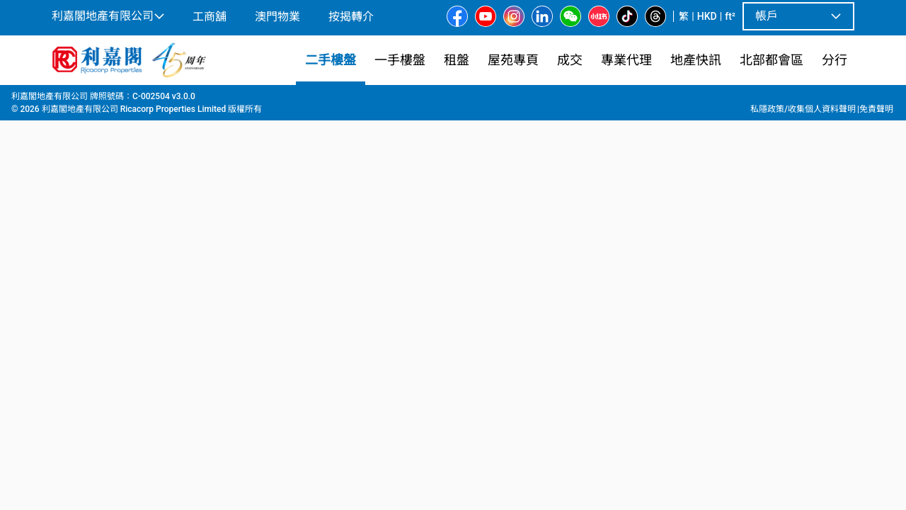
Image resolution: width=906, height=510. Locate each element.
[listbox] (436, 297)
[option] (82, 295)
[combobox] (350, 117)
